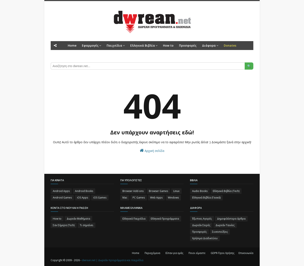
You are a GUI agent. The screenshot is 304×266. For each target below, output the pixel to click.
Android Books (84, 191)
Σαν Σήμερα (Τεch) (64, 225)
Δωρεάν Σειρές (201, 225)
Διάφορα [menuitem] (209, 45)
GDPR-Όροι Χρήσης (222, 253)
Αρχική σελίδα (152, 150)
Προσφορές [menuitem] (188, 45)
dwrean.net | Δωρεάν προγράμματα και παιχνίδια (112, 260)
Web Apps (156, 197)
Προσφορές (199, 232)
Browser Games (158, 191)
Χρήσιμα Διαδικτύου (205, 238)
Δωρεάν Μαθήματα (78, 218)
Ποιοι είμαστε (197, 253)
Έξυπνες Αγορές (202, 218)
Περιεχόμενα (152, 253)
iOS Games (99, 197)
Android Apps (61, 191)
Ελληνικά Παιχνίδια (133, 218)
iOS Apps (82, 197)
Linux (176, 191)
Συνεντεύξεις (220, 232)
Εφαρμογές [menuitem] (90, 45)
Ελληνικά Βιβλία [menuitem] (142, 45)
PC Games (139, 197)
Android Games (62, 197)
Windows (173, 197)
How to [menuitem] (168, 45)
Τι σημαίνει (86, 225)
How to (57, 218)
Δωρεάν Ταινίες (225, 225)
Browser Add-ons (133, 191)
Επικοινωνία (246, 253)
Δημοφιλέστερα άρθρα (231, 218)
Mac (124, 197)
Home (135, 253)
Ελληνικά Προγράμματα (165, 218)
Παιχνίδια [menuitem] (114, 45)
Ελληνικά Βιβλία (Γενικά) (206, 197)
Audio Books (200, 191)
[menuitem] (230, 45)
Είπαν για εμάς (174, 253)
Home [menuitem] (72, 45)
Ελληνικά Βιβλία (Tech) (226, 191)
